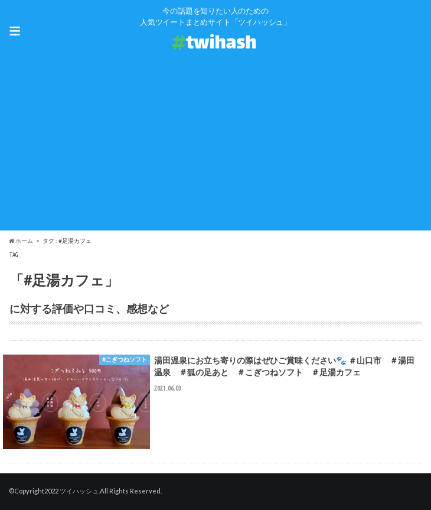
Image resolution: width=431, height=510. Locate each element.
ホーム (21, 240)
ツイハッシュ (79, 491)
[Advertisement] (215, 147)
